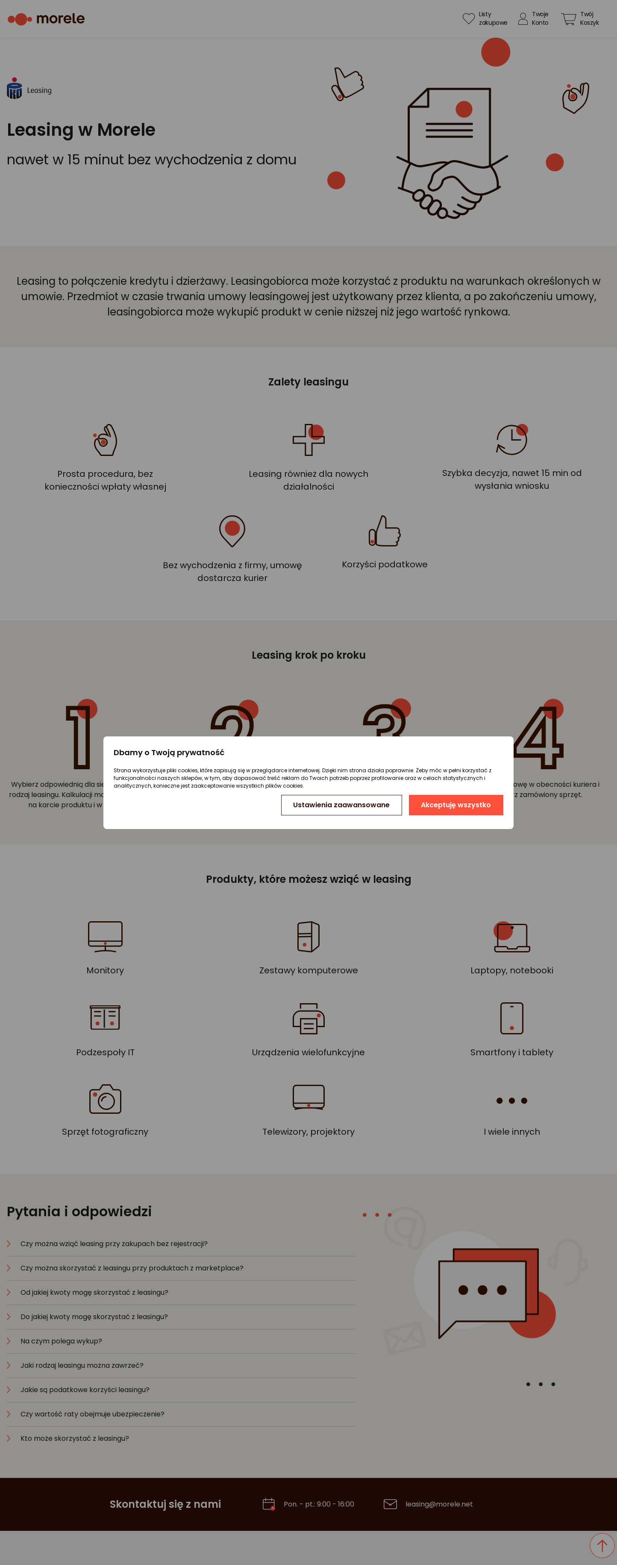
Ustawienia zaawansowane (341, 805)
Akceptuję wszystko (456, 805)
